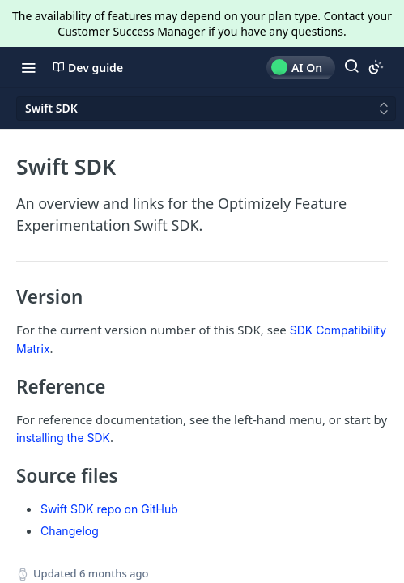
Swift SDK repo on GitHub (109, 509)
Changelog (69, 531)
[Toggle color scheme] (376, 67)
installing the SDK (63, 438)
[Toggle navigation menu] (28, 67)
